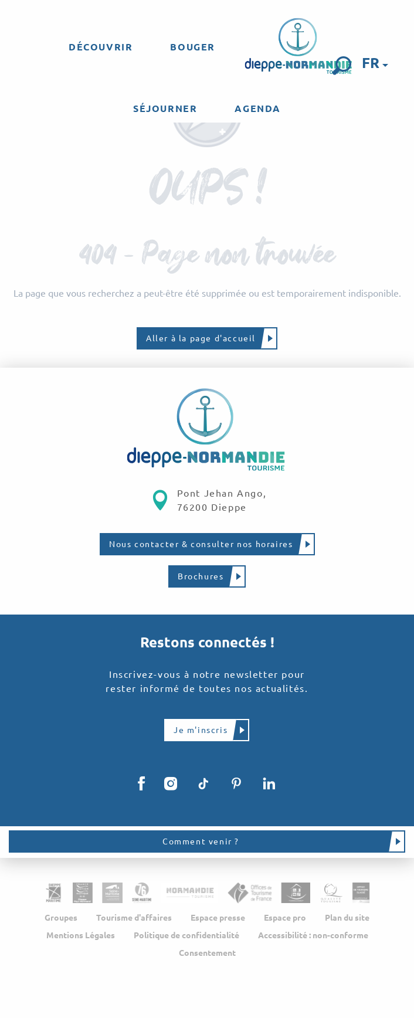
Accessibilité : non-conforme (313, 935)
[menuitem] (100, 47)
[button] (342, 66)
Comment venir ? (200, 841)
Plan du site (347, 917)
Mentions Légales (80, 935)
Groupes (61, 917)
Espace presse (218, 917)
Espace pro (285, 917)
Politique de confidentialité (186, 935)
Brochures (200, 576)
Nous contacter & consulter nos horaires (201, 544)
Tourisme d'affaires (134, 917)
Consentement (207, 953)
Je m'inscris (201, 730)
